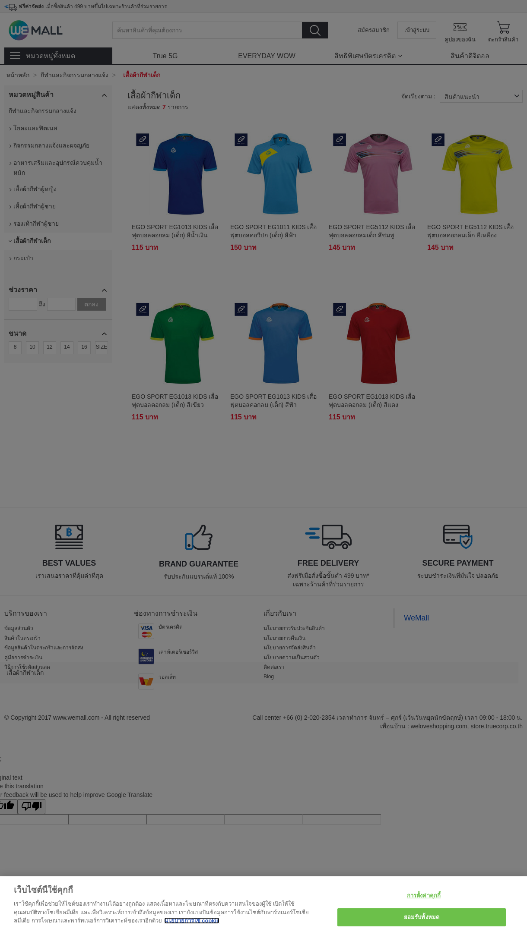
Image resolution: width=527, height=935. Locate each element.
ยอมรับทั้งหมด (421, 917)
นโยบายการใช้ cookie (192, 920)
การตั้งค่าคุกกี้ (424, 895)
